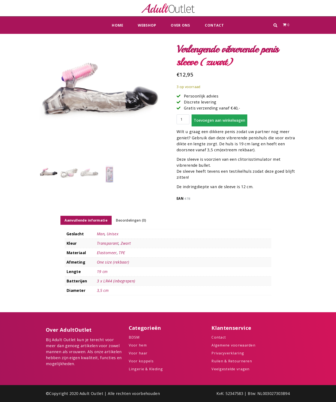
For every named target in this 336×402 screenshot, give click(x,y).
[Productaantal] (183, 119)
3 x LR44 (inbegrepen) (116, 281)
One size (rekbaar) (113, 262)
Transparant (107, 243)
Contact (214, 25)
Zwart (126, 243)
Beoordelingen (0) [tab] (131, 220)
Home (117, 25)
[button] (275, 25)
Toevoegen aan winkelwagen (219, 120)
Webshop (147, 25)
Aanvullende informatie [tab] (86, 220)
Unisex (112, 233)
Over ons (180, 25)
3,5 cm (103, 290)
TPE (122, 252)
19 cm (102, 271)
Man (101, 233)
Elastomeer (107, 252)
